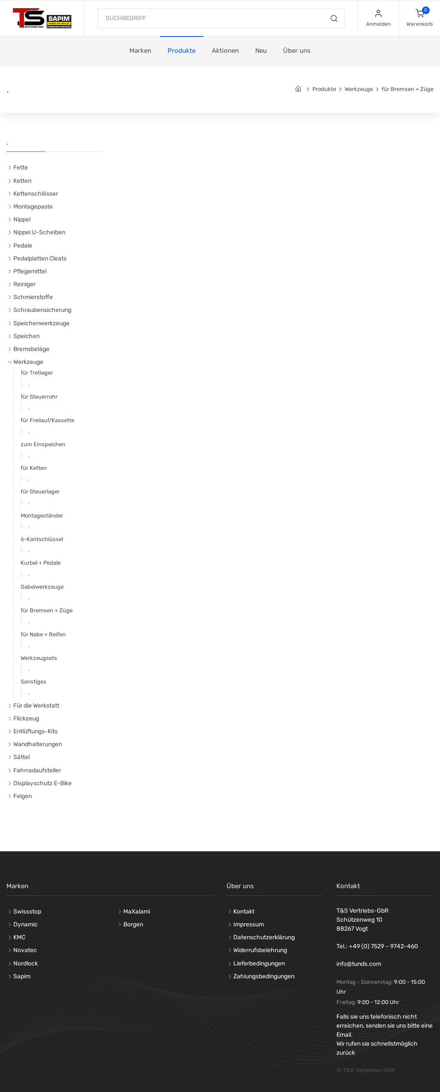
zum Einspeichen (43, 444)
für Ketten (34, 468)
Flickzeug (26, 718)
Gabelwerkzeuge (42, 587)
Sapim (22, 976)
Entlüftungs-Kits (35, 731)
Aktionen (225, 50)
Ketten (22, 181)
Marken (140, 50)
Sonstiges (33, 681)
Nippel (22, 219)
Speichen (26, 336)
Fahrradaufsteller (37, 770)
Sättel (21, 757)
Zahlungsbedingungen (263, 976)
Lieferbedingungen (259, 963)
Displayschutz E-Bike (42, 783)
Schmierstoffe (33, 297)
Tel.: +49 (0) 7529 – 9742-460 (377, 946)
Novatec (25, 950)
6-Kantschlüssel (42, 539)
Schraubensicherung (42, 310)
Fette (20, 167)
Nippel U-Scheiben (39, 232)
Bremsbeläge (31, 349)
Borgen (133, 924)
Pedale (22, 245)
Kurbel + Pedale (41, 563)
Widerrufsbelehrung (260, 950)
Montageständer (42, 515)
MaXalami (136, 911)
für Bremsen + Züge (408, 89)
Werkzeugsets (39, 658)
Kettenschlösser (35, 193)
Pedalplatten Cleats (40, 258)
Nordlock (25, 963)
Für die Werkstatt (36, 705)
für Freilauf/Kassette (47, 420)
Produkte (182, 50)
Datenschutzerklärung (264, 937)
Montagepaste (33, 206)
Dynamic (25, 924)
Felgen (22, 796)
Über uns (297, 50)
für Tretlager (37, 372)
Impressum (248, 924)
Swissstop (27, 911)
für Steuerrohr (39, 396)
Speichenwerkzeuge (41, 323)
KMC (19, 937)
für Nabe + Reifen (43, 634)
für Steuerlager (40, 491)
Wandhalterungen (37, 744)
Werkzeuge (359, 89)
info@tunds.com (358, 964)
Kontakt (243, 911)
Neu (261, 50)
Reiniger (24, 284)
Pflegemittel (29, 271)
